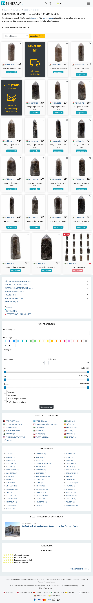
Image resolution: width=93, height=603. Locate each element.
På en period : (9, 350)
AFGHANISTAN (12, 421)
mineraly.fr (8, 592)
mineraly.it (56, 592)
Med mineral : (9, 359)
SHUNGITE (71, 499)
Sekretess (31, 579)
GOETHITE (41, 473)
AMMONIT (10, 457)
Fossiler (10, 295)
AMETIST (70, 454)
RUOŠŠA (40, 434)
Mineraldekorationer (16, 285)
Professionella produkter (18, 314)
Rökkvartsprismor (31, 10)
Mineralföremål (14, 291)
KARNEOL (70, 479)
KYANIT (39, 483)
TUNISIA (70, 434)
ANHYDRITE (41, 457)
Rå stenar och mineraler (18, 281)
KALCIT (40, 479)
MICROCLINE (12, 489)
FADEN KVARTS (12, 470)
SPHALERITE (41, 502)
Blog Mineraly (16, 585)
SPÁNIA (70, 424)
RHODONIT (71, 492)
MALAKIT (70, 486)
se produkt (11, 72)
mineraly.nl (84, 592)
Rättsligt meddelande (18, 579)
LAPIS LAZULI (11, 486)
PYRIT (9, 492)
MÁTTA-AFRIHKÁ (42, 437)
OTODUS (70, 489)
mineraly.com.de (41, 592)
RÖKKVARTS (11, 499)
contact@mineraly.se (72, 585)
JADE (69, 476)
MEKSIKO (40, 430)
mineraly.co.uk (24, 592)
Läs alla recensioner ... (79, 569)
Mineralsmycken (14, 298)
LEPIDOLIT (40, 486)
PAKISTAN (10, 434)
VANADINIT (41, 505)
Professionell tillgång (71, 579)
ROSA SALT (11, 495)
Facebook (29, 585)
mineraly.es (71, 592)
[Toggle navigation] (88, 3)
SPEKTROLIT (11, 502)
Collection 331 (37, 36)
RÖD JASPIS (71, 495)
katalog (7, 10)
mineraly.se (54, 595)
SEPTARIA (40, 499)
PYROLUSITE (41, 492)
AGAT (9, 454)
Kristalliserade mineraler (19, 288)
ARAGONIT (10, 460)
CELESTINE (71, 463)
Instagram (40, 585)
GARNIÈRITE (11, 473)
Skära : (6, 384)
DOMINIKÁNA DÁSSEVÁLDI (46, 424)
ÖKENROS (10, 508)
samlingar (17, 10)
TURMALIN (11, 505)
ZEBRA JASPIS (72, 505)
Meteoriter (11, 301)
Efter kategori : (9, 329)
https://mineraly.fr (46, 588)
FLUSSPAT (41, 470)
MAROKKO (71, 427)
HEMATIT (10, 476)
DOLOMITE (41, 467)
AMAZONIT (41, 454)
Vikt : (5, 376)
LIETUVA (40, 427)
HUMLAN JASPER (43, 476)
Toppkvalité (11, 311)
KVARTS (10, 483)
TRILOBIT (70, 502)
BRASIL (70, 421)
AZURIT (39, 460)
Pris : (6, 368)
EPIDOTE (70, 467)
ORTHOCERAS (42, 489)
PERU (69, 430)
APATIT (69, 457)
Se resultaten (46, 407)
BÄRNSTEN (11, 463)
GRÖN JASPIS (72, 473)
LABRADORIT (72, 483)
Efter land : (52, 359)
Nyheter (9, 307)
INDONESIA (11, 427)
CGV (6, 579)
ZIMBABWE (71, 437)
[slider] (5, 372)
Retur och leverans (54, 579)
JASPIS (9, 479)
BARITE (70, 460)
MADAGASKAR (13, 430)
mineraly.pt (40, 595)
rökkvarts (8, 64)
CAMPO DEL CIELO (43, 463)
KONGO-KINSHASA (14, 424)
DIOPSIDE (10, 467)
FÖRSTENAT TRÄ (73, 470)
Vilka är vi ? (41, 579)
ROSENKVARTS (42, 495)
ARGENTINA (41, 421)
